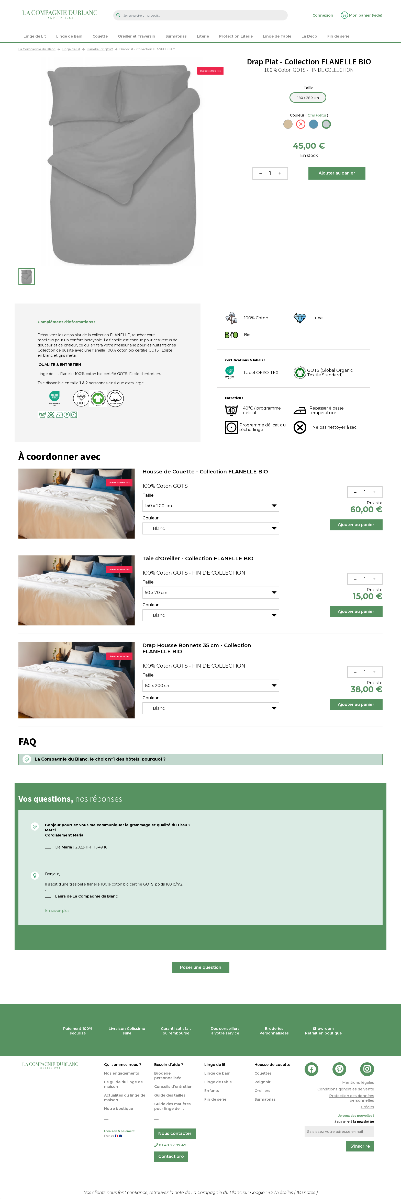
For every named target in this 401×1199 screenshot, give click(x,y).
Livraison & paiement (125, 1134)
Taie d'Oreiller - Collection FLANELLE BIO (197, 558)
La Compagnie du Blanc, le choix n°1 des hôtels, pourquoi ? (100, 759)
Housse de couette (272, 1064)
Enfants (211, 1090)
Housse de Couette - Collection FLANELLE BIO (205, 472)
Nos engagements (121, 1073)
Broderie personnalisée (167, 1075)
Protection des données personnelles (351, 1098)
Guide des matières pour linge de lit (172, 1106)
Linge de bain (217, 1073)
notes (306, 1192)
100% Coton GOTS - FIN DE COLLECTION (193, 573)
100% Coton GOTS (165, 486)
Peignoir (262, 1082)
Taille (309, 88)
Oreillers (262, 1090)
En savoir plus (57, 910)
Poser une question (200, 967)
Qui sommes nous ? (122, 1064)
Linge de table (218, 1082)
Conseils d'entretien (173, 1086)
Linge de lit (215, 1064)
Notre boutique (118, 1108)
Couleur (309, 115)
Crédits (367, 1107)
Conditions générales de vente (345, 1089)
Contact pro (171, 1156)
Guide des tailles (169, 1095)
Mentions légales (358, 1082)
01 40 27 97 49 (170, 1145)
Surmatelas (265, 1099)
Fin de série (215, 1099)
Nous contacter (175, 1133)
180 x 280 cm (308, 98)
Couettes (263, 1073)
